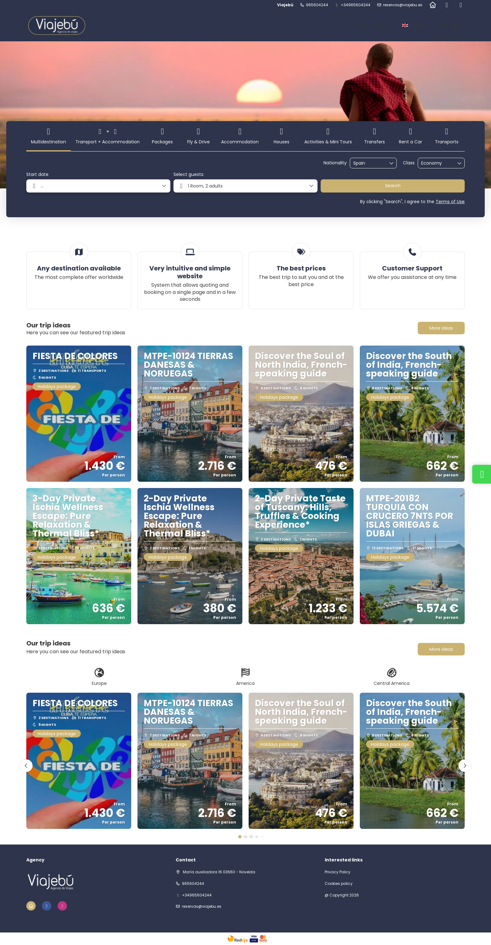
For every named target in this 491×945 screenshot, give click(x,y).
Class (409, 163)
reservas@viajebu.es (402, 5)
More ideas (441, 328)
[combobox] (369, 163)
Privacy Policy (337, 872)
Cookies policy (339, 883)
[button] (239, 836)
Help (362, 25)
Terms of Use (450, 201)
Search (393, 185)
